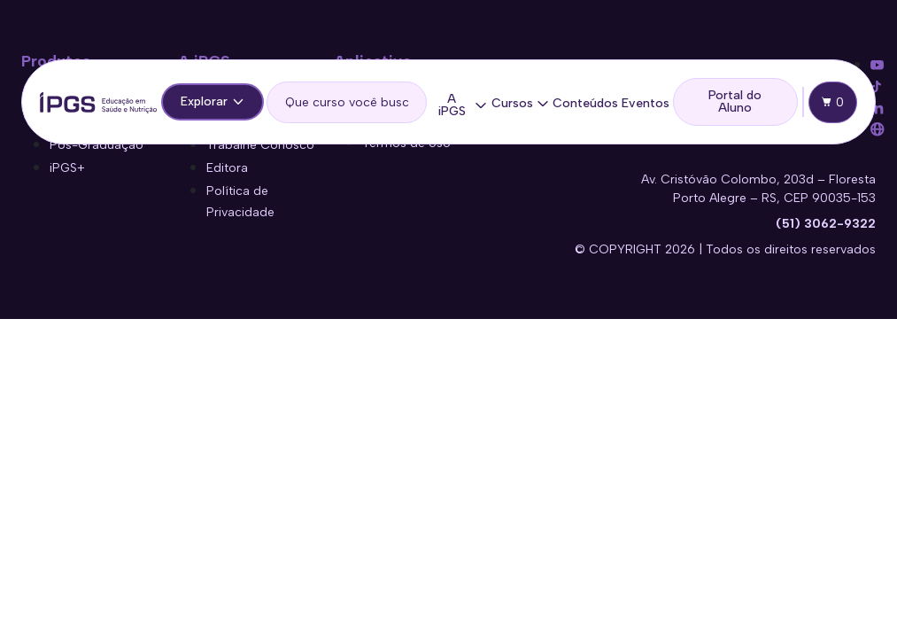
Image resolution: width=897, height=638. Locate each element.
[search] (347, 102)
